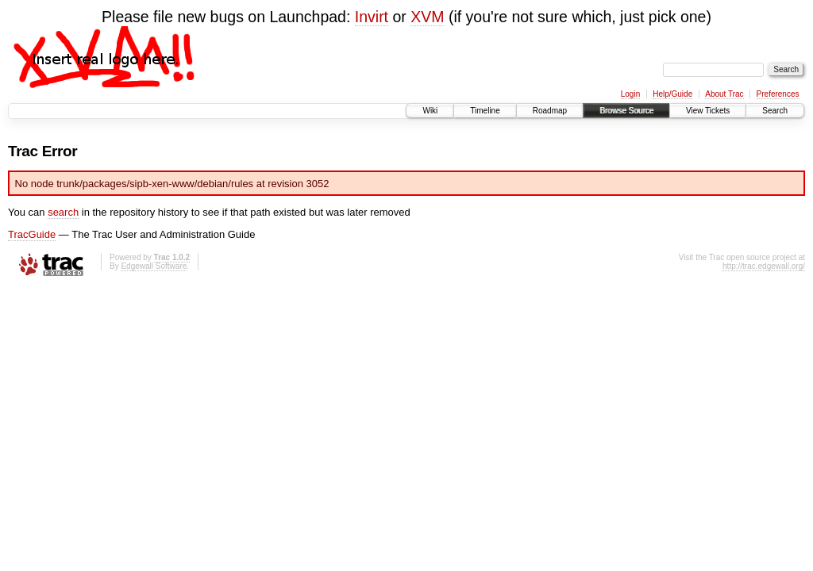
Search (775, 110)
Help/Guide (672, 94)
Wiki (429, 110)
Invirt (371, 16)
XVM (427, 16)
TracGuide (32, 234)
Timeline (484, 110)
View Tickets (708, 110)
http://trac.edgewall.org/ (763, 266)
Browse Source (626, 110)
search (63, 212)
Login (630, 94)
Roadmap (550, 110)
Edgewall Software (154, 266)
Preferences (778, 94)
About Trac (724, 94)
